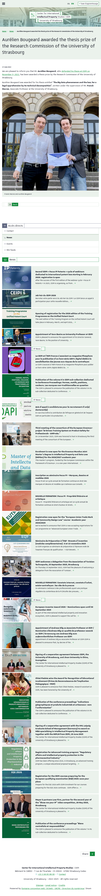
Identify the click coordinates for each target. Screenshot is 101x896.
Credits (62, 885)
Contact (62, 874)
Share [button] (85, 853)
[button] (92, 854)
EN (72, 3)
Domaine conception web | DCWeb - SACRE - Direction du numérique (52, 888)
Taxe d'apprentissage (88, 3)
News (12, 31)
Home (4, 31)
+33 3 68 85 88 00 (46, 874)
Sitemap (39, 885)
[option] (50, 277)
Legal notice (51, 885)
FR (68, 3)
